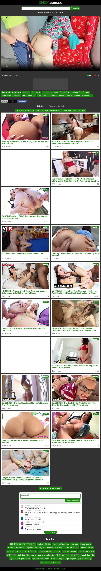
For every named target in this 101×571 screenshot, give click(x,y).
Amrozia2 (6, 92)
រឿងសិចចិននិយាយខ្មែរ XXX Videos (40, 548)
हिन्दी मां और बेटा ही (84, 559)
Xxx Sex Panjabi (57, 559)
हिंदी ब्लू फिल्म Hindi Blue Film (18, 555)
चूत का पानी (75, 555)
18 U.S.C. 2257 (60, 569)
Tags (43, 569)
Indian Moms (85, 544)
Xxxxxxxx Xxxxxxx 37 (16, 548)
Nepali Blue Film (87, 555)
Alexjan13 (16, 92)
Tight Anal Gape (65, 95)
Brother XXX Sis (44, 544)
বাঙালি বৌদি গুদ (62, 555)
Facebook (22, 101)
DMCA (49, 569)
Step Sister (6, 95)
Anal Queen (42, 95)
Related (40, 106)
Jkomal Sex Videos (86, 551)
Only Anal (53, 95)
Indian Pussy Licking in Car (49, 551)
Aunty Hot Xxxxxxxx (61, 544)
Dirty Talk (16, 95)
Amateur (26, 92)
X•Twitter (12, 101)
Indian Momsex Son (15, 551)
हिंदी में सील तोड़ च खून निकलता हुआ (22, 544)
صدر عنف (74, 544)
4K (89, 75)
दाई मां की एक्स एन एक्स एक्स (20, 559)
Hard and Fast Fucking (80, 92)
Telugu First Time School (50, 562)
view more (50, 532)
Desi (24, 95)
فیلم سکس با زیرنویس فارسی (42, 555)
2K (96, 75)
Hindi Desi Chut (87, 548)
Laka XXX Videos (69, 551)
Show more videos (50, 488)
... (92, 95)
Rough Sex (64, 92)
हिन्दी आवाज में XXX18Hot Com (66, 548)
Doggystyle (36, 92)
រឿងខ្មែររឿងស (71, 559)
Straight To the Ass (81, 95)
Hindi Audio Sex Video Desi (74, 110)
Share (4, 101)
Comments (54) (57, 106)
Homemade (47, 92)
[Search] (45, 8)
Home (37, 569)
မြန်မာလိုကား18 (30, 551)
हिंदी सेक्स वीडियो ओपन (40, 559)
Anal (56, 92)
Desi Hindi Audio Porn (25, 110)
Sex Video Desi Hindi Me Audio (48, 110)
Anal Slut (31, 95)
